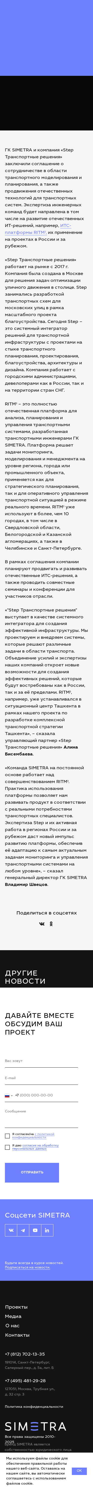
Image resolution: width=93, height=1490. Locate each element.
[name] (41, 1061)
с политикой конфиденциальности (33, 1136)
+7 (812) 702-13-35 (25, 1354)
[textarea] (41, 1117)
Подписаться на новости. (27, 1267)
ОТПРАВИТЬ (32, 1172)
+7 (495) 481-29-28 (25, 1381)
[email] (41, 1079)
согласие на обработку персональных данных (35, 1147)
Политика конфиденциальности (34, 1407)
